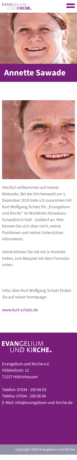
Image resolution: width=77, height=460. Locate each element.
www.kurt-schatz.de (20, 310)
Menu (70, 6)
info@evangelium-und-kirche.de (43, 402)
